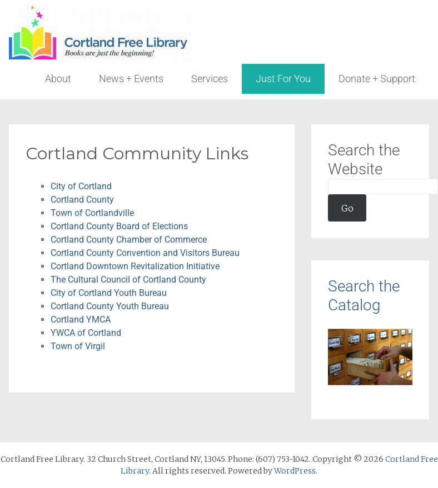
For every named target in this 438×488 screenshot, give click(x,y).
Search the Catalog (364, 295)
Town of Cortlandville (92, 213)
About (58, 78)
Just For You (283, 78)
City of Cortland (81, 186)
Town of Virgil (78, 346)
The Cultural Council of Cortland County (128, 279)
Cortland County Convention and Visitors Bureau (145, 253)
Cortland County (82, 199)
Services (209, 78)
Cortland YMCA (81, 319)
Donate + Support (377, 78)
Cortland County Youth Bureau (110, 306)
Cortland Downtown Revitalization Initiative (135, 266)
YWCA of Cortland (86, 333)
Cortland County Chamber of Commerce (129, 239)
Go (347, 208)
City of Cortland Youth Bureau (109, 293)
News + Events (131, 78)
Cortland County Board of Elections (119, 226)
